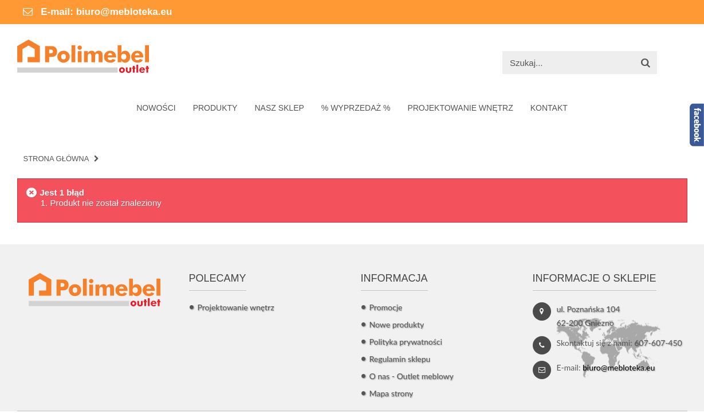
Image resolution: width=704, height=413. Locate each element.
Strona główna (56, 158)
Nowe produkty (396, 324)
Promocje (386, 307)
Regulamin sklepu (400, 359)
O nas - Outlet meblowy (411, 376)
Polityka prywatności (405, 341)
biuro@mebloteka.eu (124, 11)
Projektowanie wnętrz (236, 307)
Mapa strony (391, 393)
